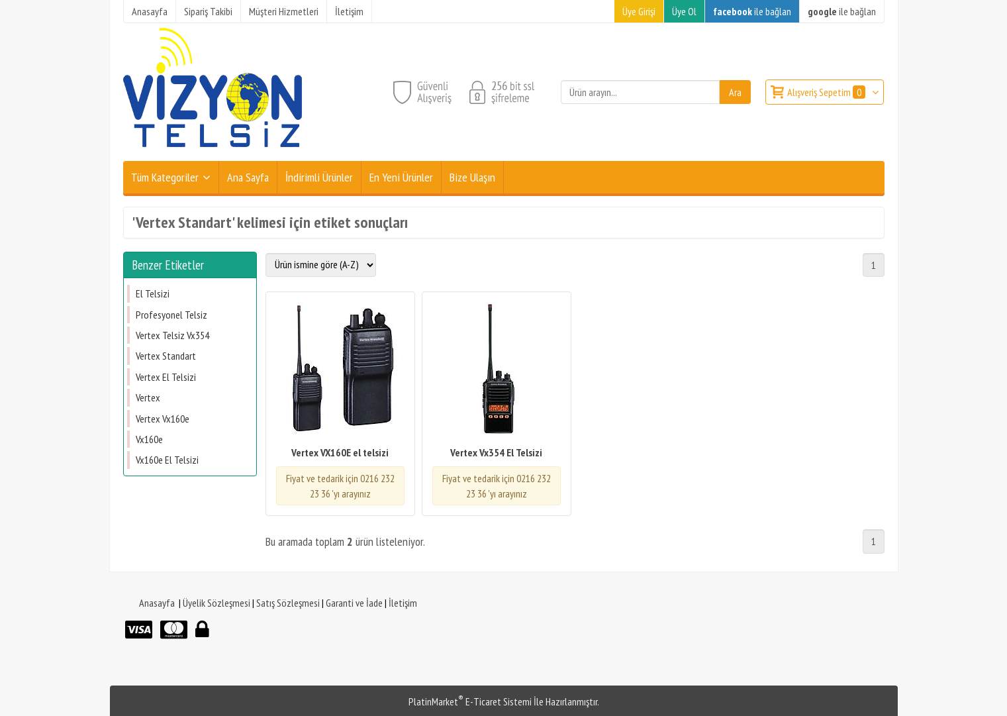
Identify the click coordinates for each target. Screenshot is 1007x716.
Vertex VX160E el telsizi (340, 452)
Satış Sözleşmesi (288, 602)
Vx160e (149, 439)
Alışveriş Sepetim (827, 92)
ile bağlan (752, 11)
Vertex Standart (166, 355)
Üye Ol (684, 11)
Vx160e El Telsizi (167, 459)
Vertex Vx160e (162, 418)
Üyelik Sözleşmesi (216, 602)
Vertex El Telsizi (166, 377)
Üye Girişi (638, 11)
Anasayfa (157, 602)
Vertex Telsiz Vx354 (172, 335)
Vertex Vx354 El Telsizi (496, 452)
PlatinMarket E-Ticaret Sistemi (470, 701)
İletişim (403, 602)
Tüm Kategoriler (165, 177)
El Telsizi (152, 293)
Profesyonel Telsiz (171, 314)
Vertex (148, 397)
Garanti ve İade (354, 602)
